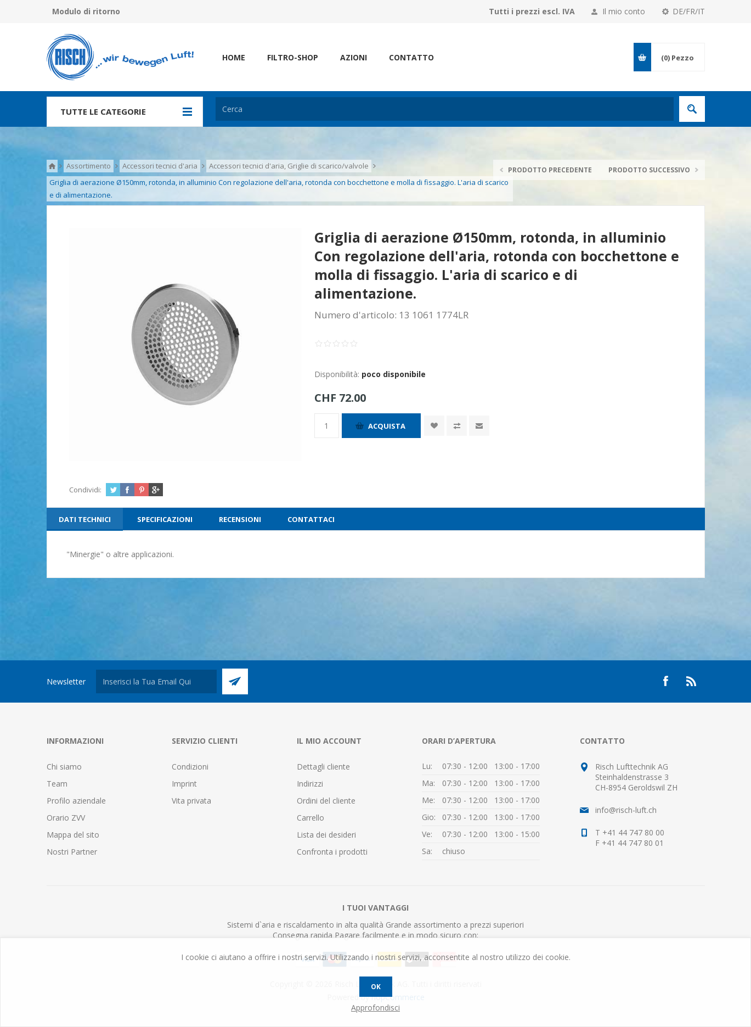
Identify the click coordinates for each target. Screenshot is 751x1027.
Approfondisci (375, 1007)
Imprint (184, 783)
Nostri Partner (72, 851)
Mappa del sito (73, 834)
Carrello (310, 817)
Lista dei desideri (326, 834)
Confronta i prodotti (332, 851)
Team (57, 783)
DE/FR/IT (689, 11)
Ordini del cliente (326, 800)
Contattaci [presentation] (311, 519)
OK (376, 986)
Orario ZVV (66, 817)
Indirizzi (310, 783)
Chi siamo (64, 766)
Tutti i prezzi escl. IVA (532, 11)
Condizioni (190, 766)
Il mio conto (623, 11)
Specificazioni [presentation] (165, 519)
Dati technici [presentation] (85, 519)
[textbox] (445, 109)
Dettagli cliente (323, 766)
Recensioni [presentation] (240, 519)
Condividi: (85, 490)
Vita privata (191, 800)
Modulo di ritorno (86, 11)
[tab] (85, 519)
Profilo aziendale (76, 800)
